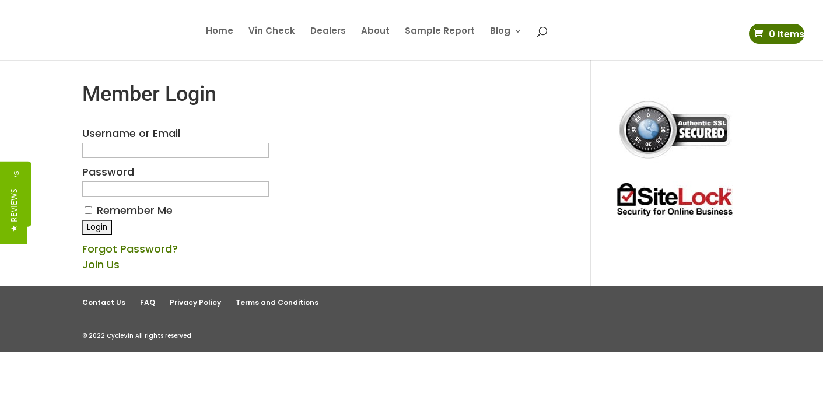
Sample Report (440, 32)
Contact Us (103, 302)
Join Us (101, 264)
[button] (13, 210)
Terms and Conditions (277, 302)
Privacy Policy (195, 302)
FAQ (147, 302)
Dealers (328, 32)
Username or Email (131, 133)
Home (219, 32)
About (375, 32)
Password (108, 171)
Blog (500, 32)
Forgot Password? (130, 249)
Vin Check (271, 32)
